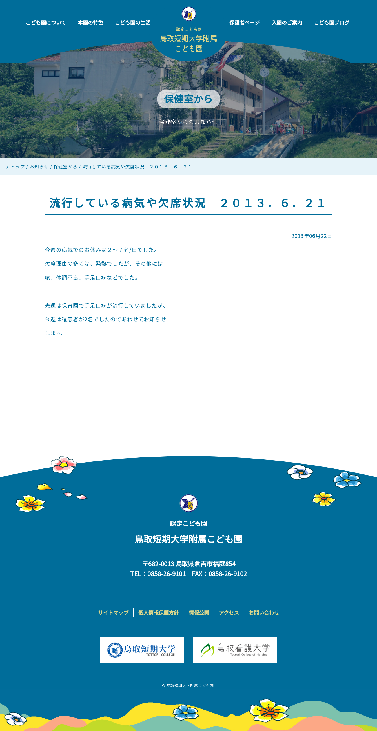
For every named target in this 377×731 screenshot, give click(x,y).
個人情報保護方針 (158, 612)
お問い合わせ (264, 612)
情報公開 (199, 612)
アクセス (229, 612)
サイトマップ (113, 612)
